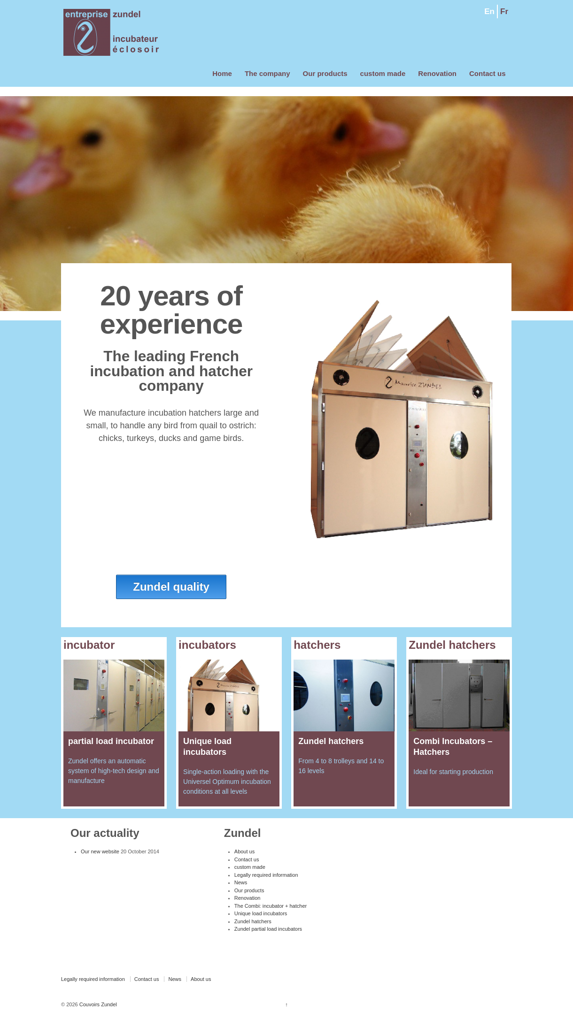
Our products (325, 73)
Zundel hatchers (252, 921)
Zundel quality (171, 586)
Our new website (100, 851)
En (489, 11)
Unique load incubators (260, 913)
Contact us (487, 73)
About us (244, 851)
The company (267, 73)
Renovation (437, 73)
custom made (383, 73)
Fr (504, 11)
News (241, 882)
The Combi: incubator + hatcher (270, 906)
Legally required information (266, 875)
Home (222, 73)
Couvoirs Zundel (97, 1004)
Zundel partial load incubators (268, 929)
